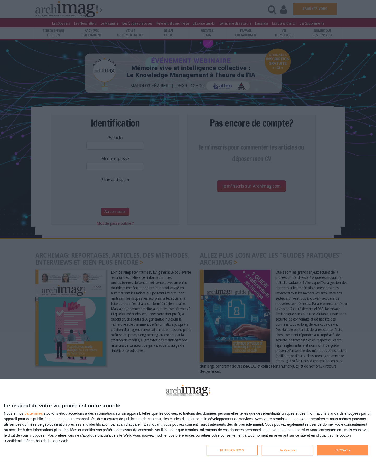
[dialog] (188, 421)
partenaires (34, 413)
